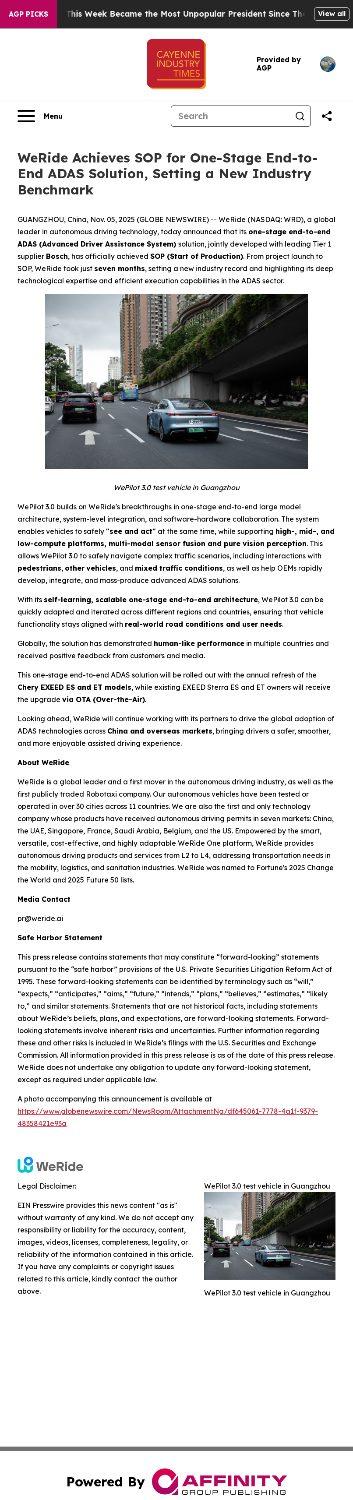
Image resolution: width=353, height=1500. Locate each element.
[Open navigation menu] (40, 116)
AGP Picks (28, 14)
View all (332, 13)
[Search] (230, 116)
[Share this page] (326, 116)
